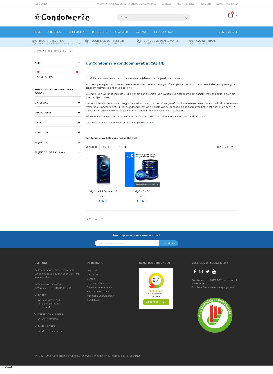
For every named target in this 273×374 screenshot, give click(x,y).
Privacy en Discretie (98, 291)
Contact (166, 3)
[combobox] (153, 17)
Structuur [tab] (42, 132)
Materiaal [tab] (41, 102)
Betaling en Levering (98, 283)
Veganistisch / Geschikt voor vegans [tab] (54, 91)
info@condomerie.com (50, 331)
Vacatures (92, 274)
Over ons (92, 270)
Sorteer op (92, 146)
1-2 (64, 51)
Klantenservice (185, 3)
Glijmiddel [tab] (41, 142)
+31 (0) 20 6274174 (48, 319)
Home (38, 50)
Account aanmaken (227, 3)
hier (141, 116)
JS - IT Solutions (131, 355)
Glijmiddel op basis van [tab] (50, 152)
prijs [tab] (37, 63)
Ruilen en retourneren (99, 287)
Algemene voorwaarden (100, 295)
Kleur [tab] (38, 122)
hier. (151, 122)
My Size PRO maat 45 (103, 191)
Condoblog (93, 300)
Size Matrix (52, 51)
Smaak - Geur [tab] (43, 112)
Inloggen (205, 3)
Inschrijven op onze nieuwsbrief (136, 235)
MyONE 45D (142, 191)
